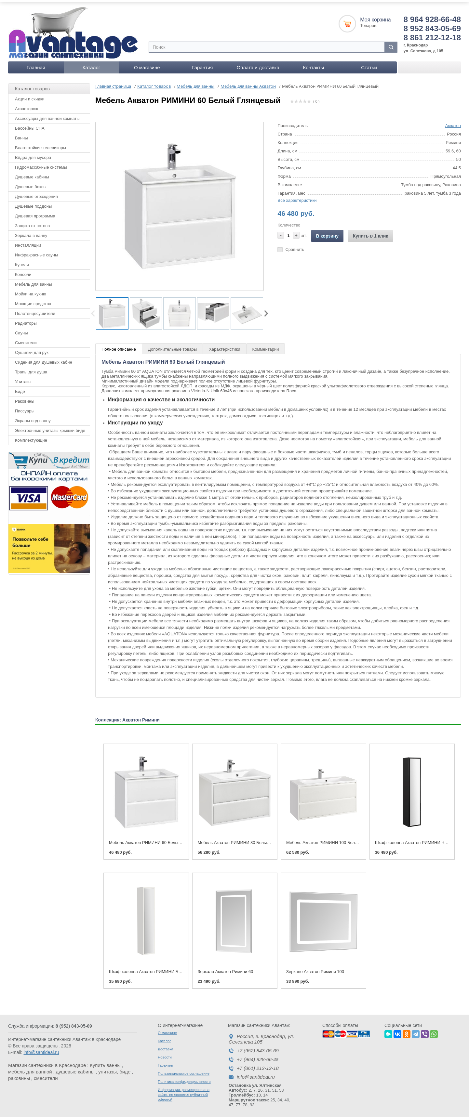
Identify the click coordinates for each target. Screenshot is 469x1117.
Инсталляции (28, 241)
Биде (20, 387)
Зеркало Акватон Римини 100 (315, 968)
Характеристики (224, 346)
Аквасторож (26, 105)
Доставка (165, 1046)
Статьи (369, 64)
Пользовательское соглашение (183, 1070)
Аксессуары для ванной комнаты (47, 114)
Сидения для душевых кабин (43, 358)
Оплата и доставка (258, 64)
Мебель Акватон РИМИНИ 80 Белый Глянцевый (245, 839)
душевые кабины (75, 1068)
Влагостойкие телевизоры (40, 144)
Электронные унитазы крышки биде (50, 426)
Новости (165, 1054)
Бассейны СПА (30, 124)
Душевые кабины (32, 173)
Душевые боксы (31, 183)
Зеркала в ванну (31, 231)
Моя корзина (375, 16)
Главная (36, 64)
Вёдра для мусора (33, 153)
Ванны (21, 134)
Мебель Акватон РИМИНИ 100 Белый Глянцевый (334, 839)
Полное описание (118, 346)
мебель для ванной (30, 1068)
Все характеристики (296, 196)
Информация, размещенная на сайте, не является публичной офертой (183, 1091)
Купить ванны (105, 1062)
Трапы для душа (31, 368)
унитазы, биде (114, 1068)
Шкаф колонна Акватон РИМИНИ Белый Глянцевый (160, 968)
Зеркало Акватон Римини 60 (225, 968)
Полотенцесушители (35, 309)
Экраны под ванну (33, 417)
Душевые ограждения (36, 192)
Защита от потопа (32, 222)
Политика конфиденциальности (184, 1078)
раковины (19, 1075)
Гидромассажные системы (41, 163)
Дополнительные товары (172, 346)
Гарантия (202, 64)
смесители (46, 1075)
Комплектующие (31, 436)
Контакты (313, 64)
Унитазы (23, 378)
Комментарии (265, 346)
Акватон (453, 122)
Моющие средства (33, 300)
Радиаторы (26, 319)
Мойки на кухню (30, 290)
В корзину (327, 232)
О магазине (147, 64)
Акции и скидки (30, 95)
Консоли (23, 270)
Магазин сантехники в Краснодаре (47, 1062)
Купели (22, 261)
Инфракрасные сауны (36, 251)
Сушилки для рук (31, 348)
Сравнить (294, 245)
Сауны (21, 329)
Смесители (26, 339)
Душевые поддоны (33, 202)
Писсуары (24, 407)
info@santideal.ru (41, 1049)
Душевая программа (35, 212)
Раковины (24, 397)
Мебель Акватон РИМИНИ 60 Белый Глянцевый (156, 839)
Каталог (91, 64)
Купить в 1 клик (370, 232)
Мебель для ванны (33, 280)
